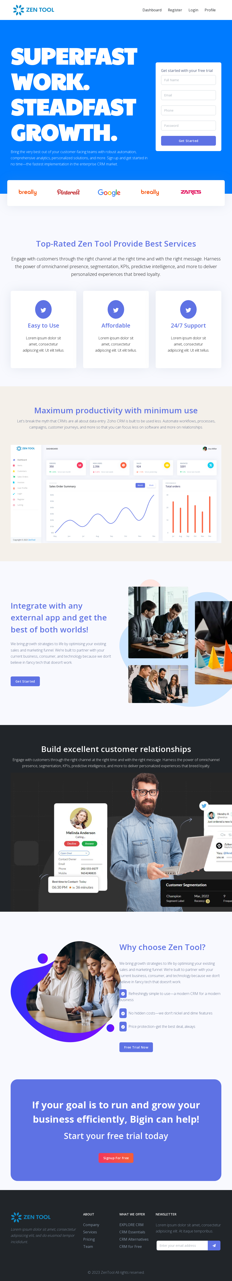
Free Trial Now (136, 1047)
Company (91, 1224)
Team (88, 1246)
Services (90, 1232)
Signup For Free (116, 1158)
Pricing (89, 1239)
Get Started (188, 141)
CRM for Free (130, 1246)
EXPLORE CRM (131, 1224)
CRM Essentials (132, 1232)
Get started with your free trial (187, 70)
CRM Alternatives (134, 1239)
